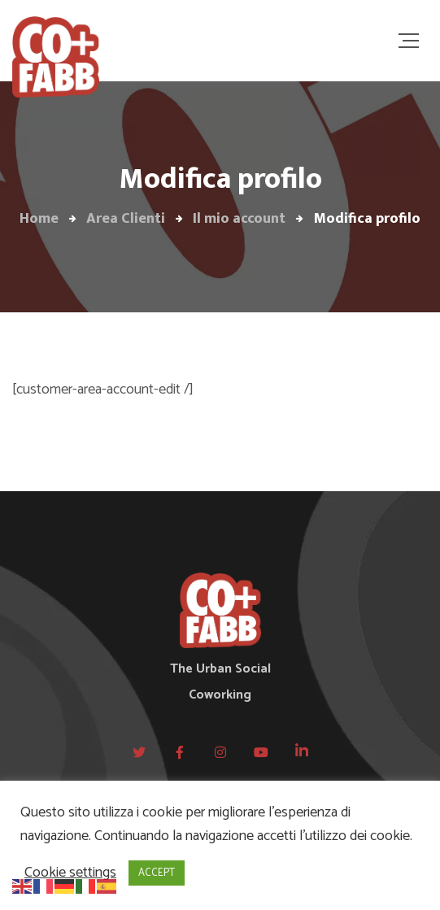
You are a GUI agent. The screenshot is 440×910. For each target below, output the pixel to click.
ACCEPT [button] (156, 873)
